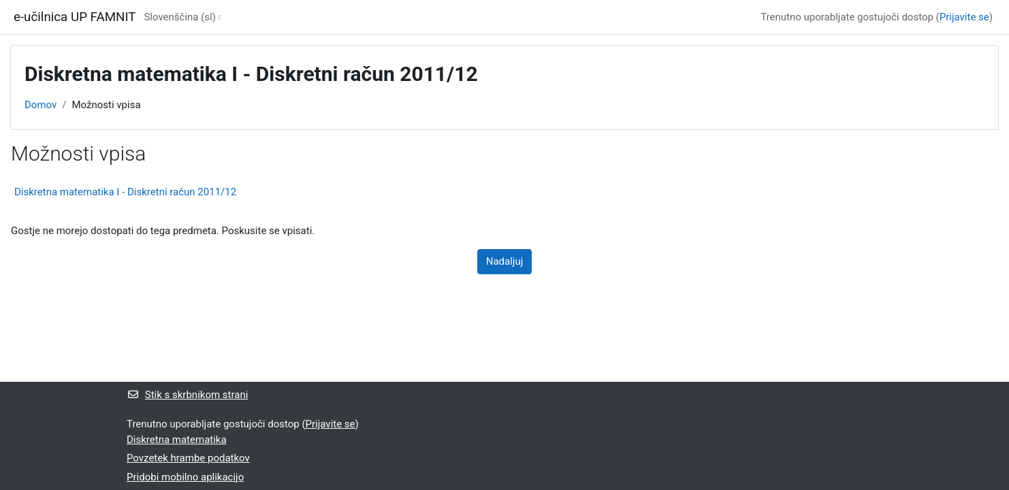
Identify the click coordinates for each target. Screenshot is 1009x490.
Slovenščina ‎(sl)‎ (180, 17)
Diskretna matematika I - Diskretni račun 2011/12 (125, 192)
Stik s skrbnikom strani (187, 395)
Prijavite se (964, 17)
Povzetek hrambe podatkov (188, 458)
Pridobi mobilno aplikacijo (185, 477)
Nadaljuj (505, 261)
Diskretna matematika (177, 440)
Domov (41, 105)
